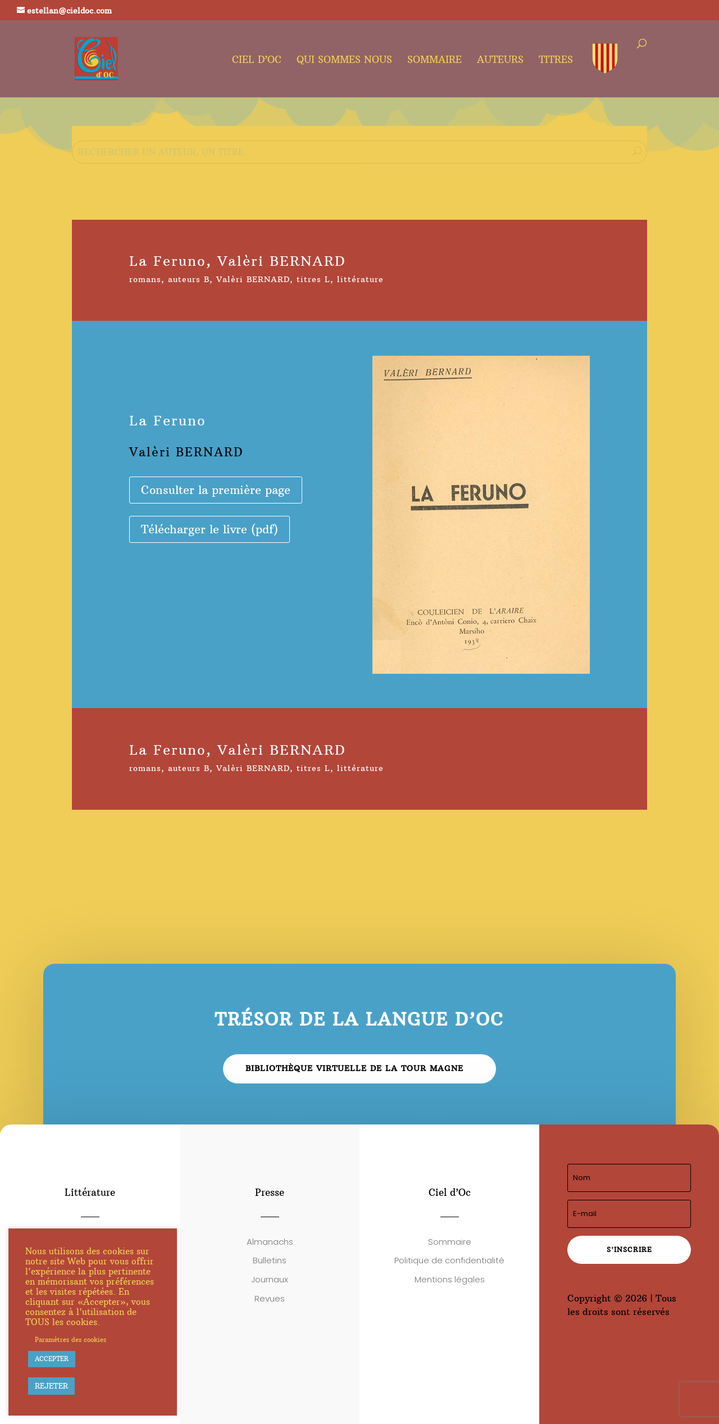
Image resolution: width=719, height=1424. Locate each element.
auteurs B (189, 279)
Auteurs (500, 61)
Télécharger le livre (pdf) (209, 529)
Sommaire (434, 61)
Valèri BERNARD (253, 279)
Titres (556, 61)
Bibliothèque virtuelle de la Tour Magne (354, 1068)
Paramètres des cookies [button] (70, 1340)
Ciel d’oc (256, 61)
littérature (360, 279)
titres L (313, 279)
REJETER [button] (51, 1385)
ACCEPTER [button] (52, 1359)
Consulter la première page (215, 490)
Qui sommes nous (344, 61)
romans (145, 279)
